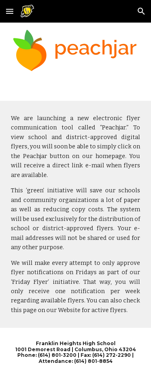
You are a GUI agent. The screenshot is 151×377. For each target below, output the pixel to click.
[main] (76, 214)
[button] (9, 11)
